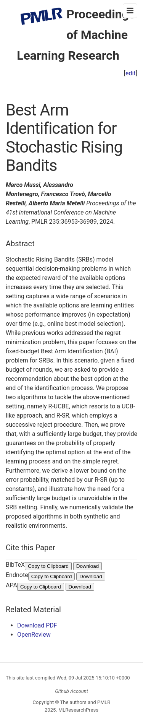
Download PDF (37, 625)
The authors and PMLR (85, 702)
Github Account (71, 691)
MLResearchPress (77, 710)
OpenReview (34, 634)
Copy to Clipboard (48, 566)
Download (87, 566)
